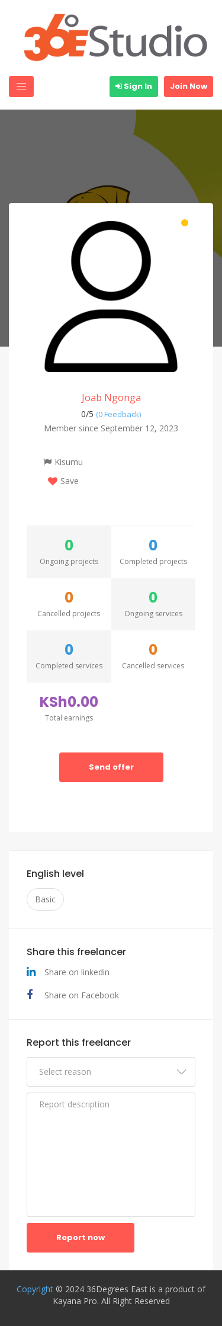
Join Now (188, 86)
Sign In (133, 86)
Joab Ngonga (111, 397)
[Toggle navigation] (21, 86)
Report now (80, 1237)
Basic (45, 899)
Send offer (111, 767)
